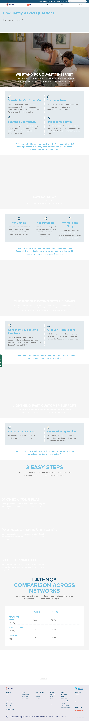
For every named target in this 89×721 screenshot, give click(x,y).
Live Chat (35, 666)
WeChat (45, 666)
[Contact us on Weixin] (0, 365)
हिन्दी (66, 1)
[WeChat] (41, 667)
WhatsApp (56, 666)
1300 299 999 (50, 1)
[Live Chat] (30, 667)
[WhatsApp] (51, 667)
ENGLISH (58, 1)
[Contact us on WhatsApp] (0, 359)
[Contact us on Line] (0, 362)
